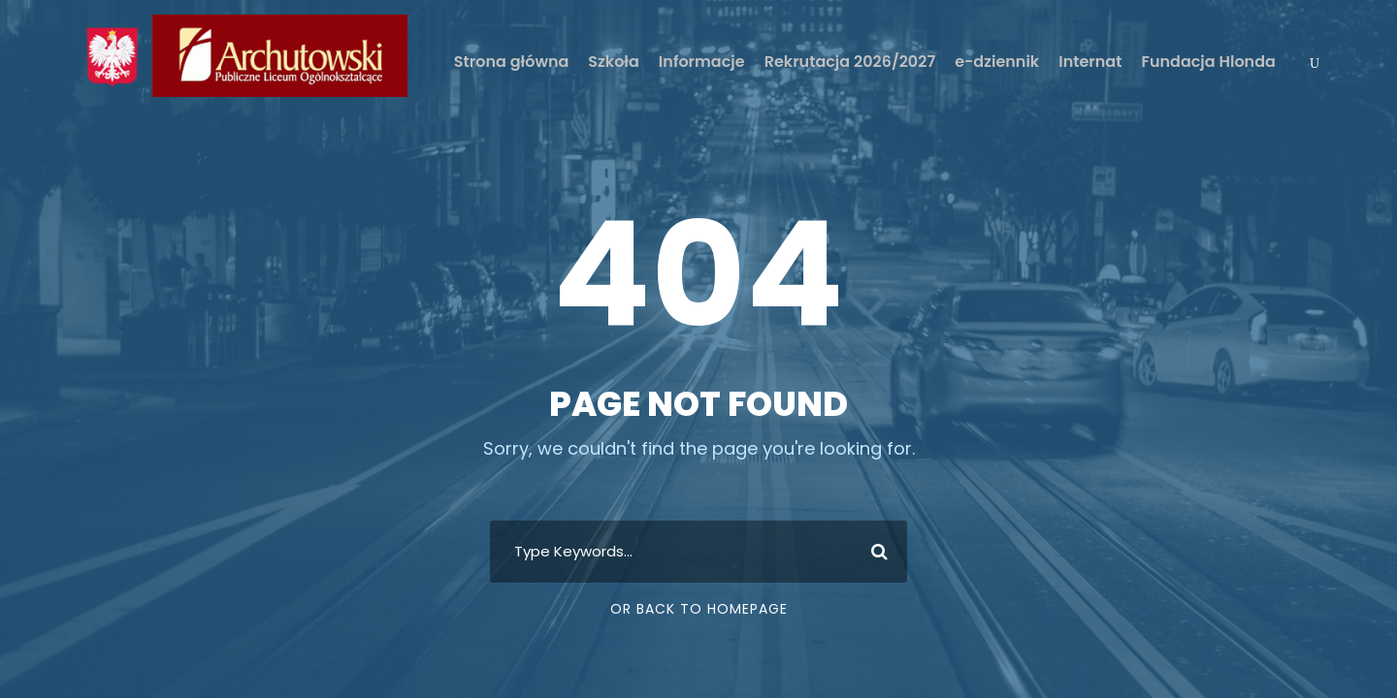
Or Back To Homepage (699, 609)
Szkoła (613, 61)
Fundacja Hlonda (1208, 61)
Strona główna (511, 61)
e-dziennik (997, 61)
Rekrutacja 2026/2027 (850, 61)
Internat (1089, 61)
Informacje (702, 61)
